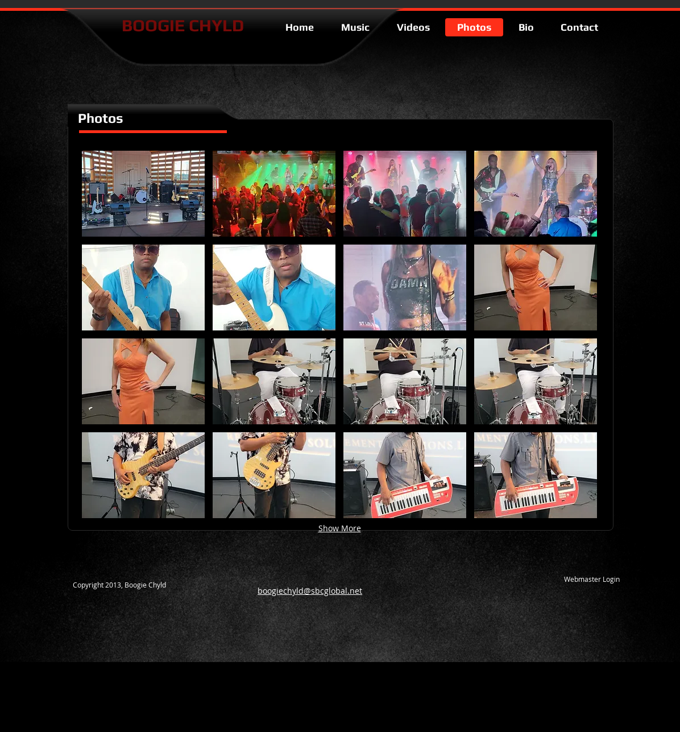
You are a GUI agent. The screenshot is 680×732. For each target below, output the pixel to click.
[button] (143, 194)
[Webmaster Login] (591, 579)
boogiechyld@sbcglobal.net (310, 590)
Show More (339, 528)
